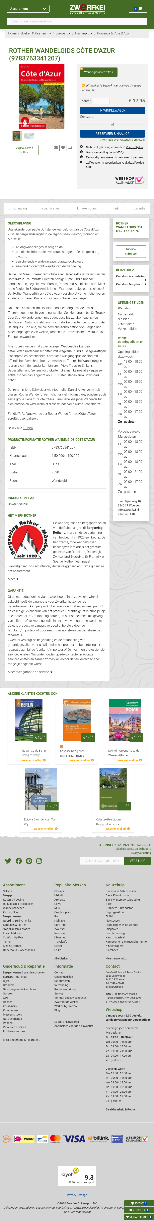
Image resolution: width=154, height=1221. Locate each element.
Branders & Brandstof (119, 908)
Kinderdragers (114, 945)
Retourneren (62, 980)
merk (115, 208)
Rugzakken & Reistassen (18, 903)
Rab (56, 916)
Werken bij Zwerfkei (66, 1006)
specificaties (51, 208)
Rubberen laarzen (14, 1031)
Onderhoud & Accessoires (19, 950)
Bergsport (9, 895)
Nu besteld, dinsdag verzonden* (114, 147)
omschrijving (18, 208)
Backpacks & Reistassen (121, 891)
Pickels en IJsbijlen (14, 1027)
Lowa (57, 903)
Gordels (8, 993)
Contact (59, 972)
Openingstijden (63, 976)
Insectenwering (115, 933)
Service (58, 993)
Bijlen (109, 903)
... (49, 33)
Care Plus (60, 924)
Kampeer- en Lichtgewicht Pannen (127, 941)
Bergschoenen (12, 916)
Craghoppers (62, 912)
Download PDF (18, 504)
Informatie (63, 966)
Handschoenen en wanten (122, 924)
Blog (57, 1010)
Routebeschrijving (65, 989)
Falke (57, 950)
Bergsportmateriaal (15, 976)
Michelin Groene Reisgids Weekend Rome (123, 753)
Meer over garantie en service (30, 672)
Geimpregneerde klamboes (19, 989)
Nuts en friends (12, 1018)
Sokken (7, 891)
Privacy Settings (77, 1195)
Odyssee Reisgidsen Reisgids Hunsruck (108, 822)
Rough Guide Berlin (34, 753)
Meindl (58, 895)
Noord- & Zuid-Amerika (17, 920)
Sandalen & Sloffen (14, 924)
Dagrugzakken (115, 912)
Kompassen (10, 1010)
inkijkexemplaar (86, 208)
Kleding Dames (12, 945)
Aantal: (86, 101)
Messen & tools (12, 1014)
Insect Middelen (12, 933)
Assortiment (28, 9)
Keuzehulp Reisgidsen (128, 284)
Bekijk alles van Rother (23, 150)
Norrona (59, 933)
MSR (57, 908)
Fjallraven (60, 920)
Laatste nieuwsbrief (66, 1021)
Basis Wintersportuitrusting (123, 899)
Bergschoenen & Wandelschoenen (24, 972)
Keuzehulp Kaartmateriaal (130, 276)
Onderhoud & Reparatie (24, 966)
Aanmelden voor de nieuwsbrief (73, 1026)
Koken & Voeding (13, 899)
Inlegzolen (112, 929)
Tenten (7, 941)
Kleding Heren (11, 912)
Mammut (60, 937)
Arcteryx (59, 899)
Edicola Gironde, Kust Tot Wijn (39, 822)
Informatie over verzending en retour (122, 139)
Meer (13, 579)
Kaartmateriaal (115, 937)
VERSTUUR (138, 861)
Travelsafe (60, 941)
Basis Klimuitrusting (118, 895)
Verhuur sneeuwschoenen (70, 997)
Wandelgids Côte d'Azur (96, 71)
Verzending (61, 985)
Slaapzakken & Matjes (16, 929)
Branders (8, 985)
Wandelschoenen (13, 908)
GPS (5, 997)
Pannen (8, 1023)
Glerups (59, 891)
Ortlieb (58, 945)
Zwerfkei (59, 929)
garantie (139, 208)
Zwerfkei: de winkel (66, 1002)
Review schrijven (131, 251)
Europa (28, 428)
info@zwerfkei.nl (128, 509)
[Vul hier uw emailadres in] (102, 861)
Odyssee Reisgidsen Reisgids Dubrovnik (72, 753)
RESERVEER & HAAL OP (113, 134)
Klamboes (112, 950)
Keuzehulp (115, 885)
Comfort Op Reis (13, 937)
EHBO (109, 916)
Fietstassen (113, 920)
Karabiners (10, 1006)
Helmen (7, 1002)
